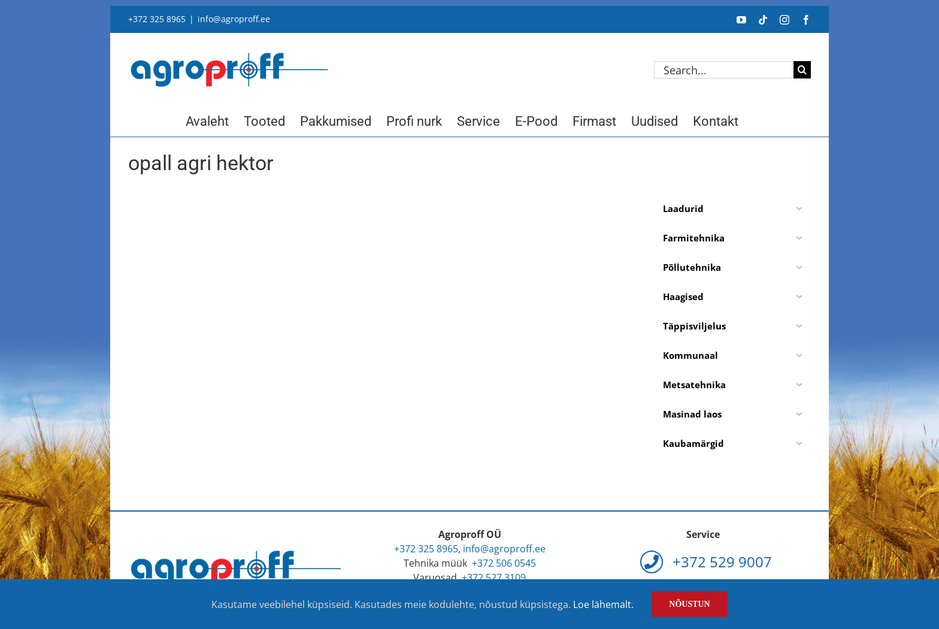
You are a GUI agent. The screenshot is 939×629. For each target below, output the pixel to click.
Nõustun (689, 604)
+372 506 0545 (504, 563)
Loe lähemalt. (603, 604)
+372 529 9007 (706, 561)
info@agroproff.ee (234, 19)
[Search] (802, 69)
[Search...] (723, 69)
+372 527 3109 (494, 577)
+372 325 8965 (157, 19)
